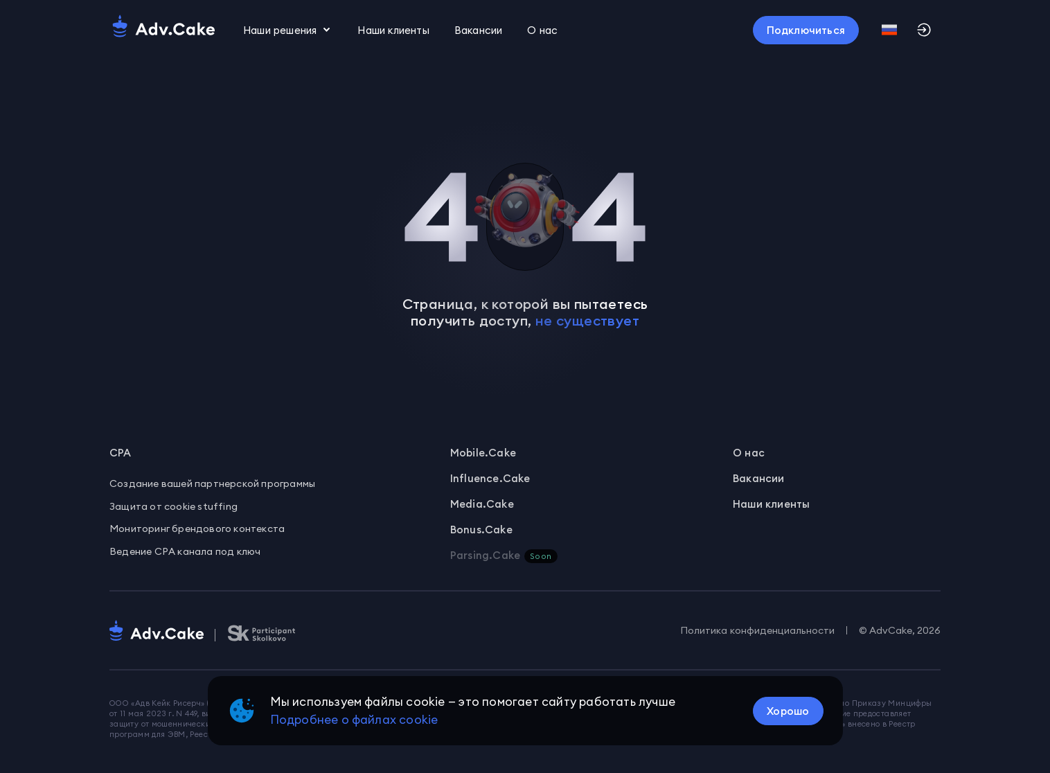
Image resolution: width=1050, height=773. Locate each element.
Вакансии (478, 30)
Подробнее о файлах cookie (354, 719)
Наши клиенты (393, 30)
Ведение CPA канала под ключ (184, 551)
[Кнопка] (806, 30)
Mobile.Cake (483, 452)
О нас (749, 452)
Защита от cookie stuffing (173, 506)
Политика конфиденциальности (757, 630)
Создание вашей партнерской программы (212, 483)
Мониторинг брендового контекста (197, 528)
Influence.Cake (490, 478)
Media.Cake (482, 503)
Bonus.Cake (481, 529)
